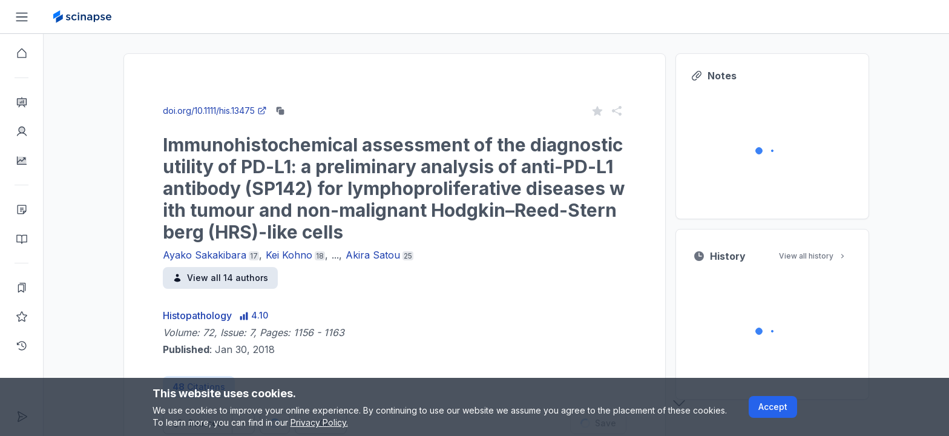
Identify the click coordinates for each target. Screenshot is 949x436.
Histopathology (197, 315)
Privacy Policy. (319, 422)
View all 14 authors (220, 277)
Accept (772, 406)
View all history (813, 255)
